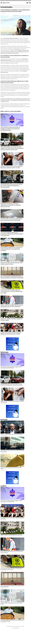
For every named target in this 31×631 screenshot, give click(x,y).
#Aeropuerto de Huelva (15, 0)
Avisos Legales (9, 626)
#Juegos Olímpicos (8, 0)
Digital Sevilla (5, 3)
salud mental (17, 49)
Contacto (22, 626)
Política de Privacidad (16, 626)
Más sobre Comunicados (11, 111)
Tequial (12, 50)
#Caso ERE (20, 0)
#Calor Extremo (2, 0)
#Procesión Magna (25, 0)
